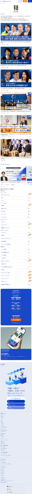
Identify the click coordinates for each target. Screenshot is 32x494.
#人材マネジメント (8, 184)
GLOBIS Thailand (3, 473)
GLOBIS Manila (2, 472)
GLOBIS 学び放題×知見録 (4, 430)
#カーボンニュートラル (3, 136)
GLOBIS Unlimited (3, 431)
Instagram (9, 492)
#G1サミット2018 (3, 160)
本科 (15, 401)
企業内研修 (2, 435)
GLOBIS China (2, 469)
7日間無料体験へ (24, 1)
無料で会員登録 (16, 319)
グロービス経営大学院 (3, 462)
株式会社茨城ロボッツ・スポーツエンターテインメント (7, 480)
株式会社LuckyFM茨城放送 (4, 482)
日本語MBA (2, 416)
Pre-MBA (2, 424)
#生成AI (7, 44)
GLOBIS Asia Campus (3, 467)
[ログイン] (21, 1)
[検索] (19, 1)
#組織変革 (13, 184)
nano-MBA (2, 423)
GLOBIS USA (2, 475)
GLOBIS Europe (2, 470)
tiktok (9, 489)
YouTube (9, 486)
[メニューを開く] (1, 1)
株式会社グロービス (3, 460)
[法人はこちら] (30, 1)
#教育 (7, 67)
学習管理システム (3, 441)
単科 (15, 405)
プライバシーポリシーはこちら (4, 358)
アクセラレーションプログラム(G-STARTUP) (6, 455)
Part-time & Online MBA (4, 427)
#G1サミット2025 (3, 44)
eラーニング (2, 438)
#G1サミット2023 (3, 67)
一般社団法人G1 (2, 477)
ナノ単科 (15, 408)
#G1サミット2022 (10, 136)
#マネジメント (2, 184)
